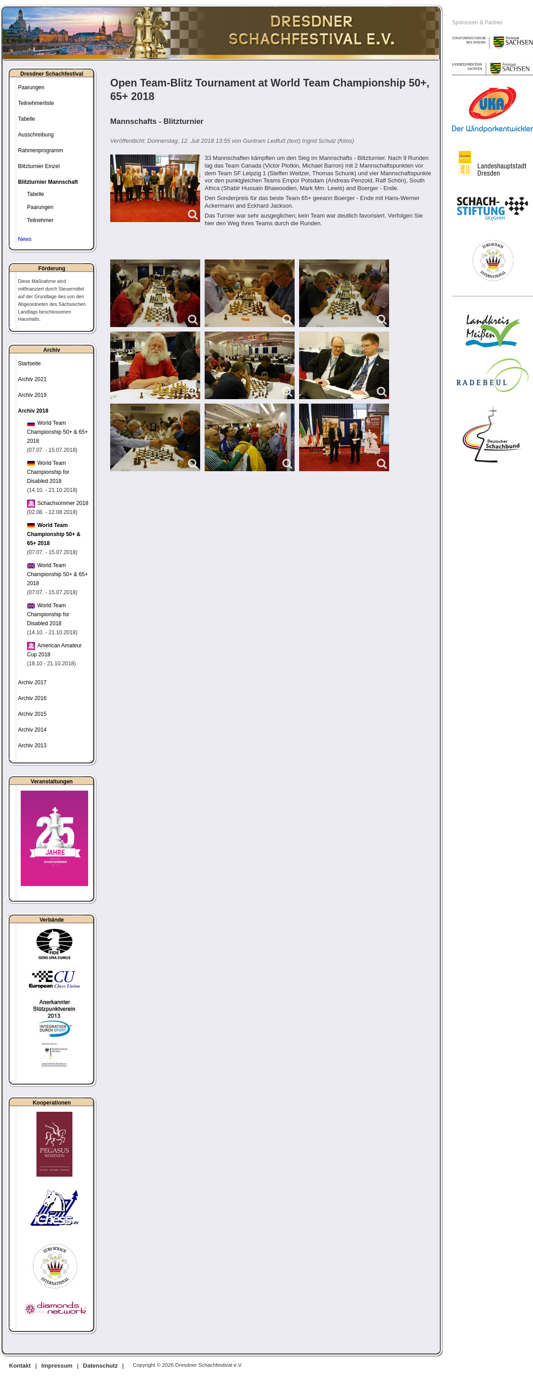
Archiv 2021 (32, 379)
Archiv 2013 (32, 745)
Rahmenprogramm (40, 150)
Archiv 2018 (33, 411)
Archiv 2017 (32, 682)
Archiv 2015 (32, 714)
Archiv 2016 (32, 698)
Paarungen (31, 87)
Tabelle (26, 119)
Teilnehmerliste (36, 103)
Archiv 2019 (32, 395)
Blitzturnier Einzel (39, 166)
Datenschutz (100, 1365)
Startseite (29, 363)
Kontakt (20, 1365)
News (24, 239)
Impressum (56, 1365)
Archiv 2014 (32, 730)
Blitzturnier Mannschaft (48, 182)
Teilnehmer (40, 220)
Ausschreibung (36, 135)
